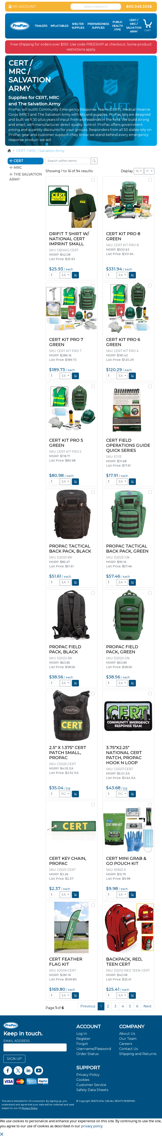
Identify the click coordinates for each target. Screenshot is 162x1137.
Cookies (82, 1080)
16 (137, 171)
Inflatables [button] (59, 25)
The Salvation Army (25, 176)
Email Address (16, 1041)
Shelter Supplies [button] (78, 25)
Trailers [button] (40, 25)
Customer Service (91, 1085)
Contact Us (128, 1049)
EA (64, 275)
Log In (81, 1034)
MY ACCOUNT (22, 7)
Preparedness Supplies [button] (98, 25)
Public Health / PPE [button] (117, 25)
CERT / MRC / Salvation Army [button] (133, 26)
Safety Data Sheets (92, 1090)
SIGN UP (14, 1059)
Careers (125, 1044)
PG (64, 794)
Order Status (87, 1054)
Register (83, 1039)
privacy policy (91, 1126)
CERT (16, 161)
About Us (127, 1034)
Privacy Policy (88, 1075)
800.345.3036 (139, 7)
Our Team (127, 1039)
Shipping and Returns (137, 1054)
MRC (15, 168)
